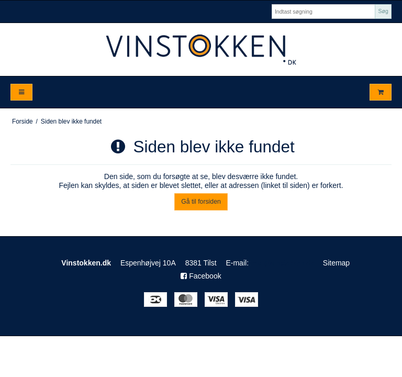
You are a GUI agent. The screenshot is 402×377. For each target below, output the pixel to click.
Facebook (201, 276)
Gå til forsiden (201, 201)
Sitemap (336, 263)
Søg (383, 11)
